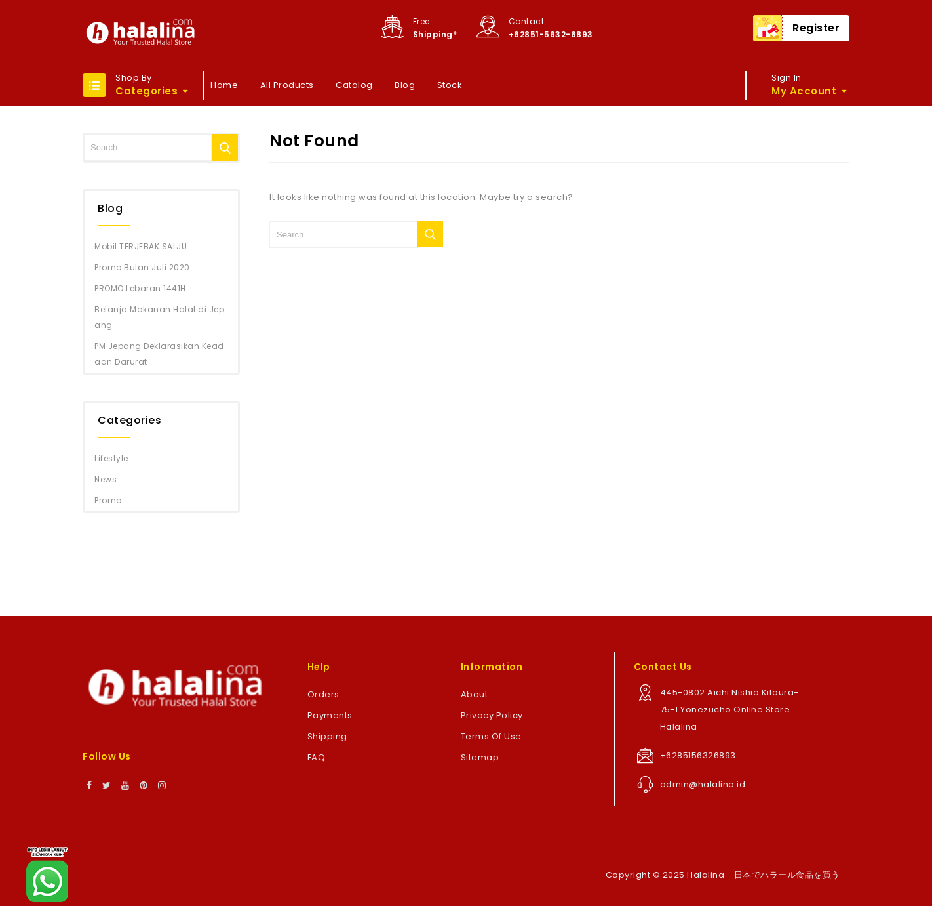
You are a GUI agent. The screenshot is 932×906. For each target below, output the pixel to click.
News (105, 479)
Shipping (327, 736)
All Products (287, 85)
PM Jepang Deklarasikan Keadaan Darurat (159, 353)
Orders (323, 694)
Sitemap (480, 757)
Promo (108, 500)
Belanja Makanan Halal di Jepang (159, 317)
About (474, 694)
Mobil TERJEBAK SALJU (140, 246)
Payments (330, 715)
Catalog (354, 85)
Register (816, 27)
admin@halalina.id (703, 784)
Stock (450, 85)
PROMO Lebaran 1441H (140, 288)
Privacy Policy (492, 715)
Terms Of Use (491, 736)
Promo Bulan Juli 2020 (142, 267)
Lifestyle (111, 458)
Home (224, 85)
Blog (405, 85)
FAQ (316, 757)
